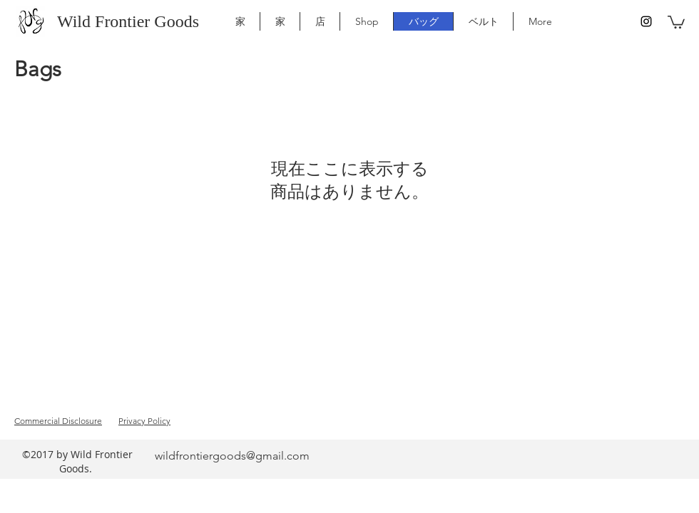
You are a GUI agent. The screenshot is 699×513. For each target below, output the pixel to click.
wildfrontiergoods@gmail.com (232, 455)
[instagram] (646, 21)
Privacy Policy (144, 420)
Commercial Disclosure (58, 420)
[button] (676, 21)
